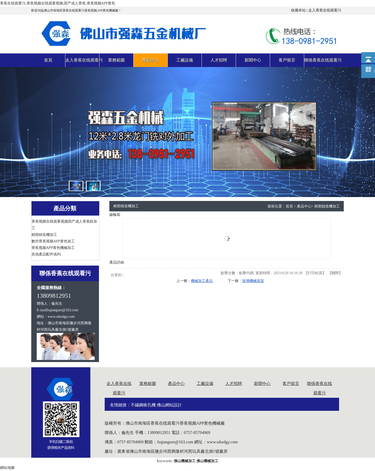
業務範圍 (147, 383)
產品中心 (304, 206)
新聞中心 (262, 383)
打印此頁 (315, 273)
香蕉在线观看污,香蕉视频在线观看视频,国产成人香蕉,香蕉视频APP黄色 (57, 3)
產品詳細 (116, 262)
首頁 (289, 206)
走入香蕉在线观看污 (324, 10)
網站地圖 (7, 468)
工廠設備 (205, 383)
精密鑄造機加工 (327, 206)
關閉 (335, 273)
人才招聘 (233, 383)
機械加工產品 (202, 281)
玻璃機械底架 (253, 281)
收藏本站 (298, 10)
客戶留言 (291, 383)
